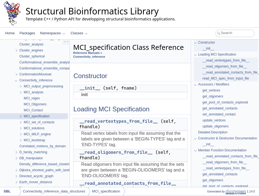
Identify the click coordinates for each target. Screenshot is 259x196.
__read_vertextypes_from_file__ (118, 121)
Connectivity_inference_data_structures (54, 191)
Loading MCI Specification (217, 54)
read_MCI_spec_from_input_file (226, 78)
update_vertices (214, 120)
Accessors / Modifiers (213, 84)
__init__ (89, 88)
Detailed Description (212, 132)
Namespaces (52, 33)
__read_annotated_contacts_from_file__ (127, 183)
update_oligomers (215, 126)
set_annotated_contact (219, 114)
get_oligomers (213, 96)
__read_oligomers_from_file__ (116, 152)
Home (10, 33)
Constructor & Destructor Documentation (227, 138)
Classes (79, 33)
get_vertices (211, 90)
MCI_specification (106, 191)
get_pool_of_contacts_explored (225, 102)
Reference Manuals (86, 52)
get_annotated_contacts (220, 108)
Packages (27, 33)
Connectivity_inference (89, 56)
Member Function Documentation (222, 150)
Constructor (206, 42)
